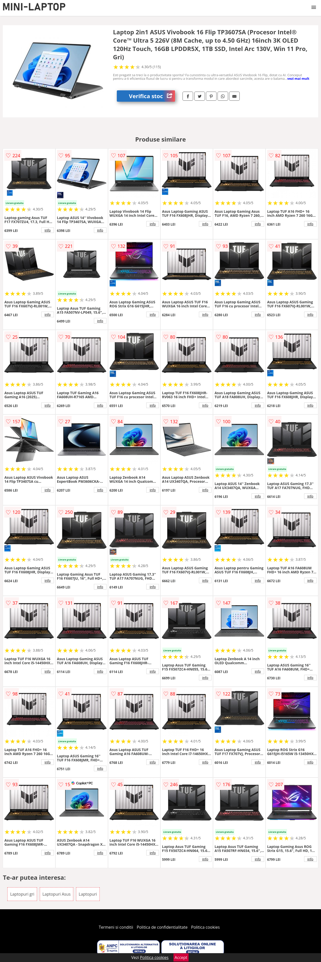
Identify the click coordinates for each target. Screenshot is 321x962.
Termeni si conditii (116, 927)
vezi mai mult (298, 78)
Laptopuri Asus (57, 894)
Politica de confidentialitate (162, 927)
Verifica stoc (152, 96)
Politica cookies (205, 927)
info (48, 230)
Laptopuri (88, 894)
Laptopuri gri (22, 894)
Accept (181, 957)
